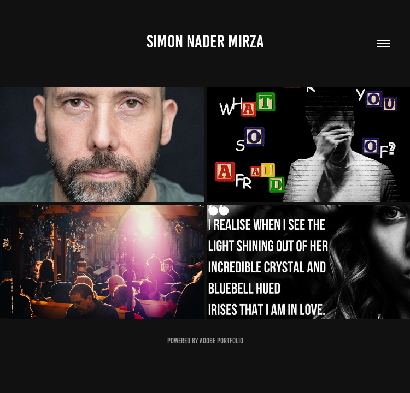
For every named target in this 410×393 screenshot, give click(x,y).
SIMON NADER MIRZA (205, 41)
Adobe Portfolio (221, 341)
